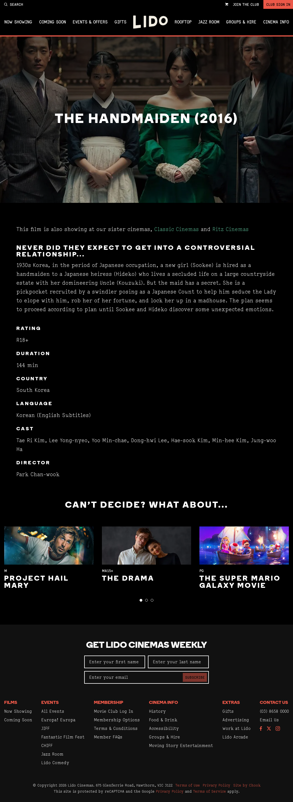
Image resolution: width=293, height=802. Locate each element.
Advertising (235, 719)
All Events (52, 711)
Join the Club (246, 4)
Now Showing (18, 22)
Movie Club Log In (113, 711)
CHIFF (47, 745)
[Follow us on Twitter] (269, 729)
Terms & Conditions (116, 728)
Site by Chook (247, 785)
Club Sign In (278, 4)
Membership (108, 703)
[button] (141, 600)
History (157, 711)
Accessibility (164, 728)
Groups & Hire (241, 22)
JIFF (45, 728)
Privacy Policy (216, 785)
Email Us (269, 719)
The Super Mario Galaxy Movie (240, 582)
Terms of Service (209, 791)
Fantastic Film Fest (62, 737)
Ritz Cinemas (230, 229)
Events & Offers (90, 22)
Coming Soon (52, 22)
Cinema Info (276, 22)
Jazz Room (208, 22)
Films (10, 703)
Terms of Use (187, 785)
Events (50, 703)
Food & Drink (163, 719)
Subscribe (195, 677)
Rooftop (182, 22)
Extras (231, 703)
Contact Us (274, 703)
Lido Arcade (235, 737)
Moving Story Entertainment (181, 745)
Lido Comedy (55, 762)
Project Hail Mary (36, 582)
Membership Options (117, 719)
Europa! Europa (58, 719)
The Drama (128, 579)
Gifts (120, 22)
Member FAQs (108, 737)
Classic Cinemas (176, 229)
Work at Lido (236, 728)
